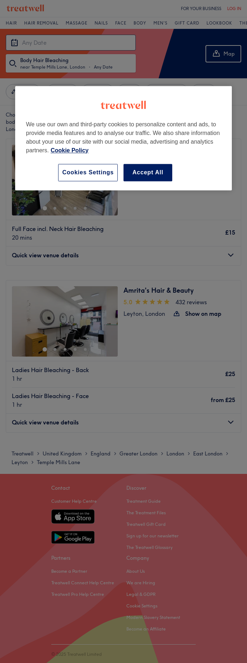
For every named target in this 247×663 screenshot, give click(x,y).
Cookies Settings (88, 172)
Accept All (148, 172)
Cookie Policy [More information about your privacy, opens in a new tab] (69, 150)
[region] (123, 138)
